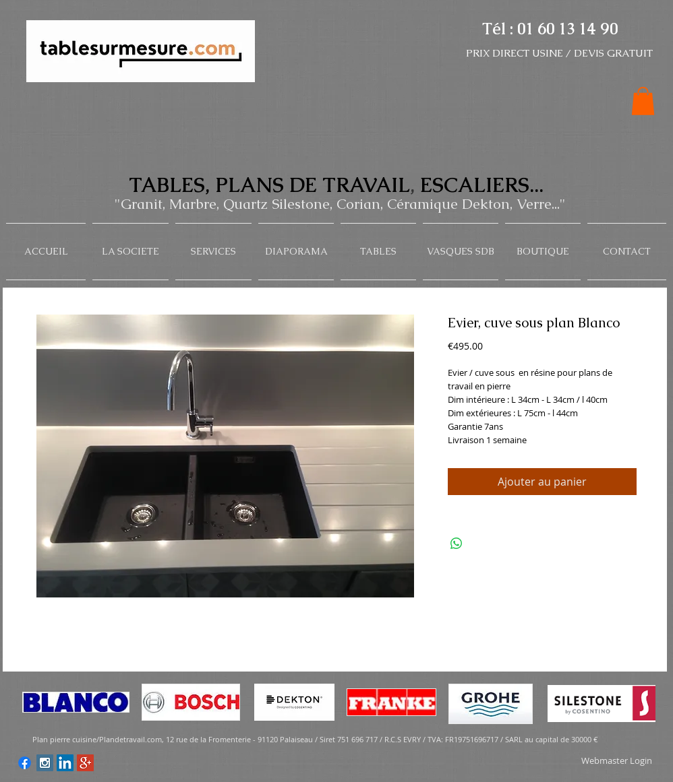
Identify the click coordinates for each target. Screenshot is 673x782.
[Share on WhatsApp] (456, 543)
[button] (643, 101)
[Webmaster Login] (617, 761)
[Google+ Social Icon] (85, 762)
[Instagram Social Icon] (44, 762)
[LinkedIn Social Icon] (65, 762)
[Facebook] (24, 762)
